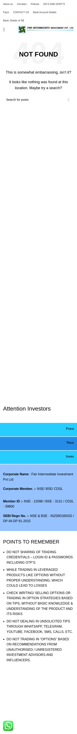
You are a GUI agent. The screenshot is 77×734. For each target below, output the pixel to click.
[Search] (38, 99)
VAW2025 (10, 698)
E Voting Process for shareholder (27, 714)
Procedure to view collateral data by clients (34, 706)
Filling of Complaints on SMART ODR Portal (35, 729)
